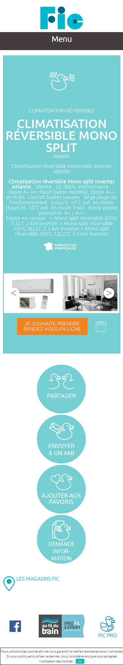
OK (80, 661)
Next (109, 293)
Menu (61, 39)
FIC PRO (107, 626)
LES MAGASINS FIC (37, 579)
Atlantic (61, 156)
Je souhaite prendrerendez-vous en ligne (52, 326)
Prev (14, 293)
